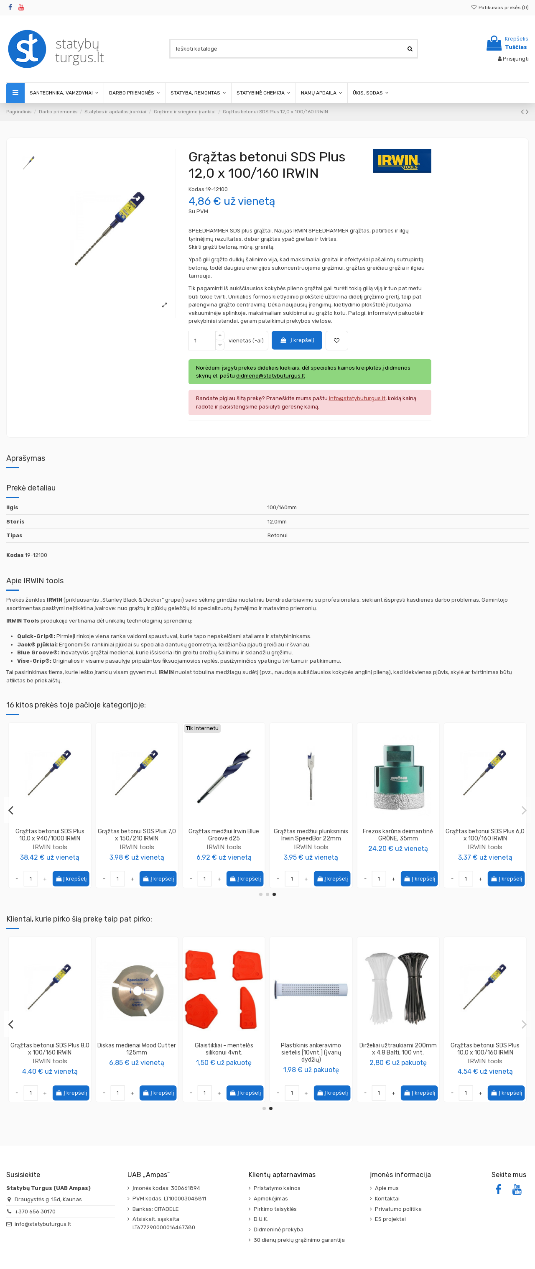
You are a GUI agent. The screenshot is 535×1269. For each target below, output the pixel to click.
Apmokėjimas (271, 1198)
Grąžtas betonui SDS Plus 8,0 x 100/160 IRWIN (398, 1049)
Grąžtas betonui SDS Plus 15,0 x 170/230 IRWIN (485, 835)
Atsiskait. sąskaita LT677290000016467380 (163, 1223)
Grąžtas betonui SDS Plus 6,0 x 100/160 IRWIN (311, 1049)
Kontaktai (387, 1198)
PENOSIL (136, 1068)
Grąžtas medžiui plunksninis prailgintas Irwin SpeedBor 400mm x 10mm (224, 838)
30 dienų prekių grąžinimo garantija (299, 1240)
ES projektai (390, 1219)
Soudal (224, 1061)
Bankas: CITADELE (155, 1209)
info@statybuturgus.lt (43, 1224)
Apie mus (387, 1188)
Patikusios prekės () (500, 7)
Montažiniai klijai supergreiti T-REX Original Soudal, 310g (224, 1049)
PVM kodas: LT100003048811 (169, 1198)
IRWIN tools (50, 847)
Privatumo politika (398, 1209)
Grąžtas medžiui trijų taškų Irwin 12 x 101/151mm (49, 835)
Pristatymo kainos (277, 1188)
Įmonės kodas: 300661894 (166, 1188)
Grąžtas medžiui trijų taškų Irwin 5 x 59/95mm (311, 835)
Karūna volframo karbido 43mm (137, 835)
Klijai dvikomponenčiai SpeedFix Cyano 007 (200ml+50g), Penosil (136, 1052)
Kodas (196, 189)
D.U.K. (261, 1219)
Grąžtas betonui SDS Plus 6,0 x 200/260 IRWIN (398, 835)
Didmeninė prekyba (278, 1229)
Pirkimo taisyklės (275, 1209)
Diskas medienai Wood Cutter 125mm (485, 1049)
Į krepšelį (297, 340)
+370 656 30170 (35, 1211)
